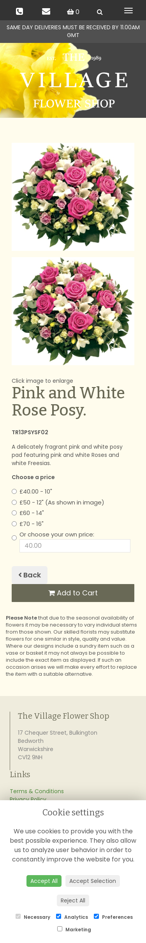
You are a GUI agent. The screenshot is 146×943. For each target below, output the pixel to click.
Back (29, 575)
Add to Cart (73, 593)
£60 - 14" (28, 513)
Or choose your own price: (71, 541)
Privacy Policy (28, 799)
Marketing (74, 929)
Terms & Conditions (37, 791)
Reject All (73, 900)
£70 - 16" (28, 524)
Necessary (33, 917)
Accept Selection (92, 881)
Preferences (113, 917)
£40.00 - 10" (32, 491)
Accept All (44, 881)
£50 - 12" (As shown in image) (58, 502)
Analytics (72, 917)
